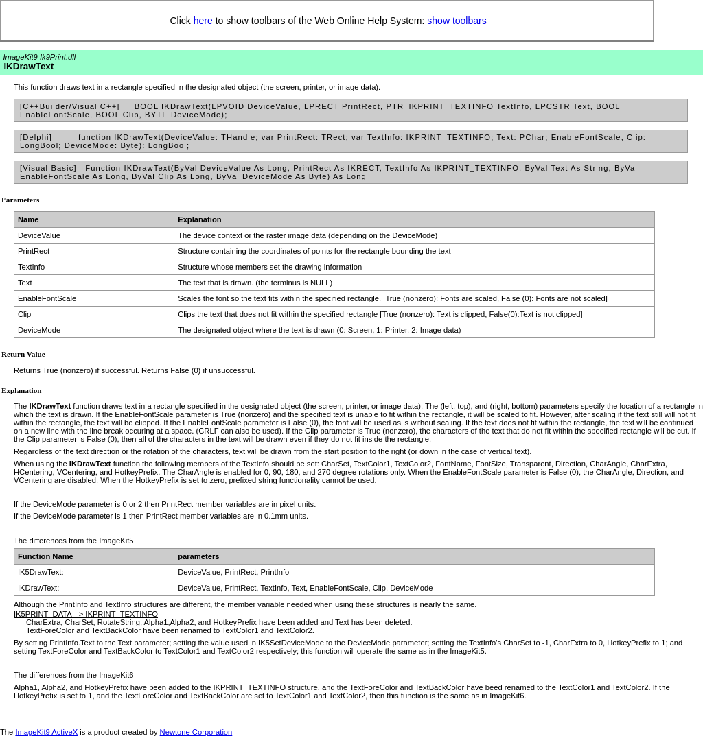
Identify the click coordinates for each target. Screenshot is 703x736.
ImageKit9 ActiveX (46, 732)
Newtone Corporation (196, 732)
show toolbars (456, 20)
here (203, 20)
